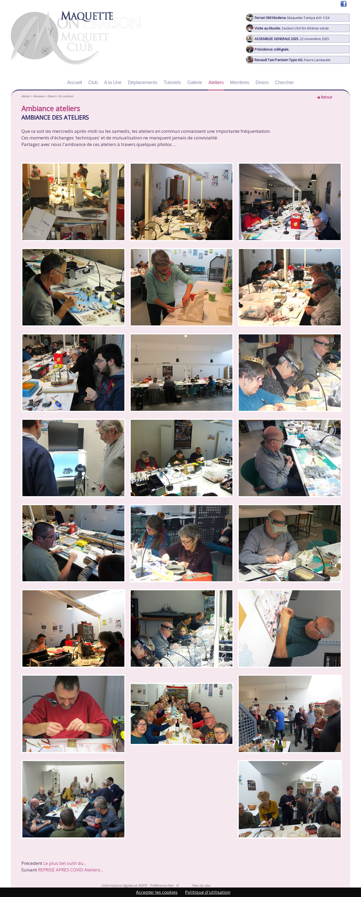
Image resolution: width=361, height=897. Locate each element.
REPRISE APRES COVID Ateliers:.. (70, 870)
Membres (239, 82)
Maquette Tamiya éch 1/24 (287, 17)
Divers (262, 82)
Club (93, 82)
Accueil (74, 82)
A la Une (112, 82)
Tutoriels (172, 82)
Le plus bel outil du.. (64, 863)
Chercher (284, 82)
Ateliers (216, 82)
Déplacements (142, 82)
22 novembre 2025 (287, 38)
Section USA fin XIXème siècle (287, 28)
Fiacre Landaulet (288, 60)
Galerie (194, 82)
